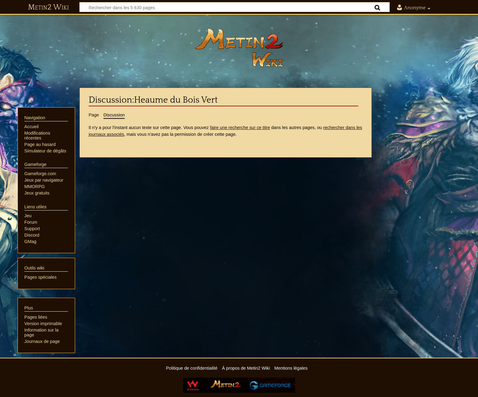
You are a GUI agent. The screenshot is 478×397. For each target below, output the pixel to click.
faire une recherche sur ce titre (240, 127)
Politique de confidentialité (191, 368)
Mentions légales (290, 368)
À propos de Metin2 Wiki (246, 368)
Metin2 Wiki (48, 7)
